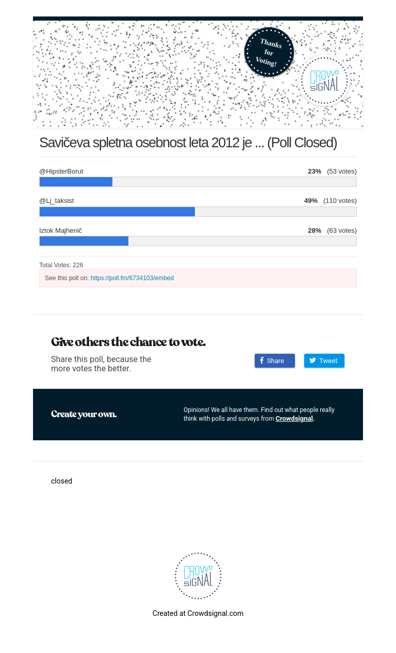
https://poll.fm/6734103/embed (132, 278)
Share (272, 361)
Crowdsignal (294, 418)
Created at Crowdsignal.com (198, 613)
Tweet (323, 361)
